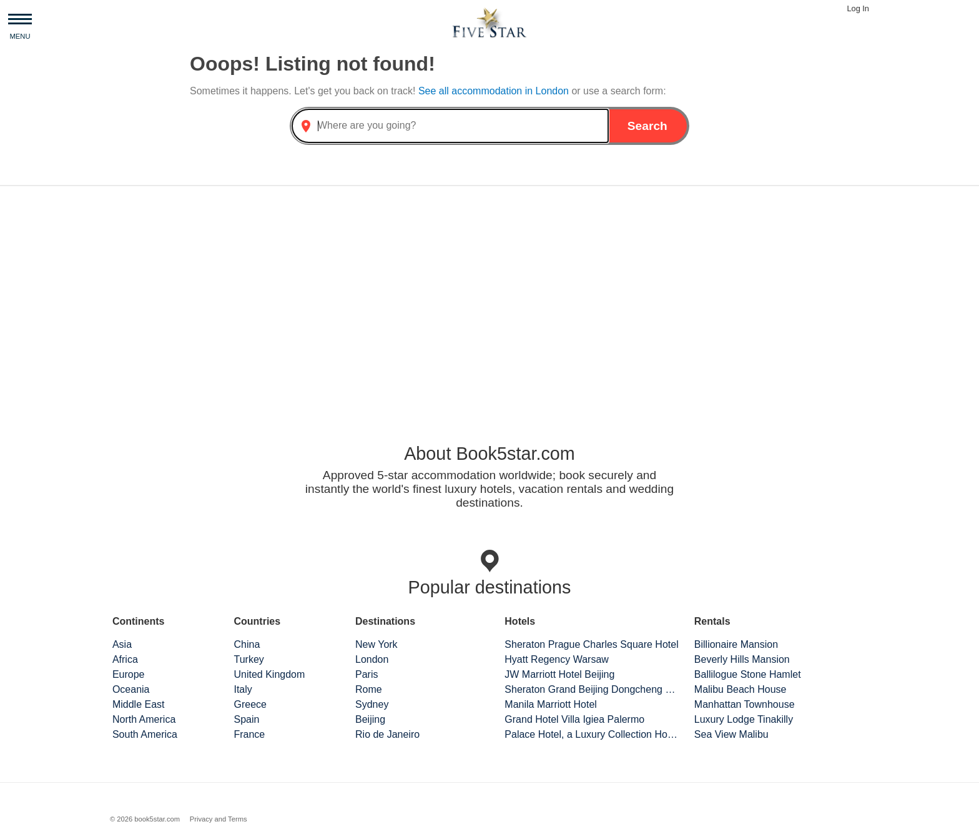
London (371, 659)
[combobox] (450, 125)
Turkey (248, 659)
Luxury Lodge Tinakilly (743, 719)
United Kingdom (269, 674)
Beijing (370, 719)
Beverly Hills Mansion (742, 659)
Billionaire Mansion (736, 644)
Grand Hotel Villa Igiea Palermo (574, 719)
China (247, 644)
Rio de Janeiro (387, 734)
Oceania (131, 689)
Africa (125, 659)
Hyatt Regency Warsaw (556, 659)
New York (376, 644)
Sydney (371, 704)
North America (143, 719)
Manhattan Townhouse (744, 704)
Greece (250, 704)
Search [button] (647, 125)
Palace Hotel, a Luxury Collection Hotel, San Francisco (591, 734)
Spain (246, 719)
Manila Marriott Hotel (550, 704)
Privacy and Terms (218, 819)
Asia (122, 644)
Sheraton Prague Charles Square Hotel (591, 644)
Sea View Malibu (731, 734)
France (249, 734)
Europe (128, 674)
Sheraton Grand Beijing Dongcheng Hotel (591, 689)
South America (144, 734)
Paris (366, 674)
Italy (243, 689)
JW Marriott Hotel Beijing (559, 674)
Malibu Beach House (740, 689)
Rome (368, 689)
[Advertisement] (489, 293)
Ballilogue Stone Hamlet (747, 674)
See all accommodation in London (495, 91)
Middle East (138, 704)
